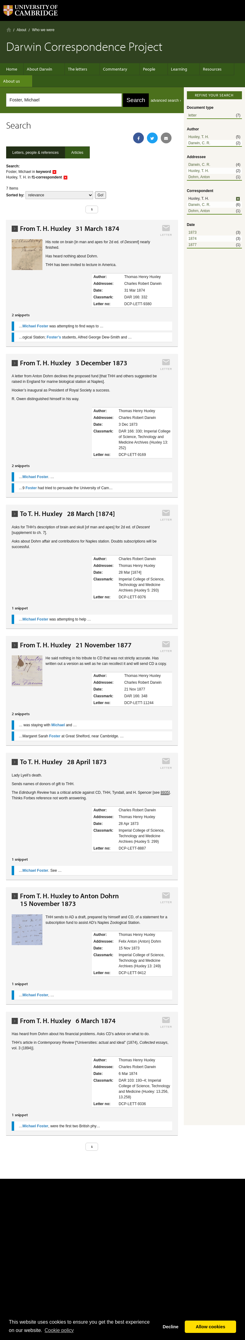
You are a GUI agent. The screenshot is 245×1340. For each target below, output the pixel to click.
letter (192, 115)
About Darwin (42, 69)
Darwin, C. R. (199, 143)
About (21, 30)
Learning (170, 69)
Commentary (112, 69)
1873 (192, 232)
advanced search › (166, 100)
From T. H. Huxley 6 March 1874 (68, 1021)
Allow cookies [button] (210, 1326)
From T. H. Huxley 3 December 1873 (73, 363)
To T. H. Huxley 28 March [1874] (67, 514)
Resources (200, 69)
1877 (192, 245)
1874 (192, 238)
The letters (77, 69)
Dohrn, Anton (199, 177)
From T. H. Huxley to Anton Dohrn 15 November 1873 (71, 900)
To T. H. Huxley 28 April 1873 (63, 762)
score (59, 195)
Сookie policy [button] (59, 1330)
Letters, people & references (35, 152)
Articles (77, 152)
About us (14, 81)
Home (8, 29)
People (143, 69)
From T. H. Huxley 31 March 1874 (69, 228)
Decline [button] (170, 1326)
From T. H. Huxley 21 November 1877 (76, 645)
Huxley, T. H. (198, 137)
